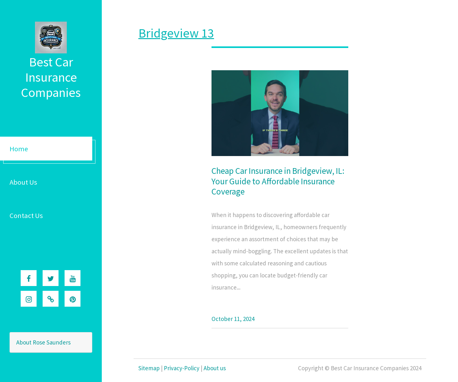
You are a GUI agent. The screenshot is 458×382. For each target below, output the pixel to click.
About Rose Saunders (43, 342)
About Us (23, 182)
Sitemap (149, 368)
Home (19, 148)
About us (215, 368)
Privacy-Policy (181, 368)
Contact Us (26, 215)
